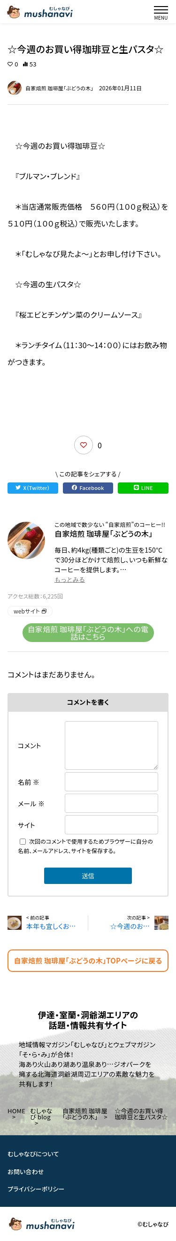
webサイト (30, 611)
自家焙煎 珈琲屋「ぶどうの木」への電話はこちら (88, 632)
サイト (26, 825)
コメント (29, 745)
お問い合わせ (26, 1171)
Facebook (88, 487)
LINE (143, 487)
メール (31, 803)
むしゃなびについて (33, 1153)
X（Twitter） (32, 487)
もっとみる (69, 579)
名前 (28, 782)
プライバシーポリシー (36, 1188)
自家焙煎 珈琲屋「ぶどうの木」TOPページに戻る (88, 960)
